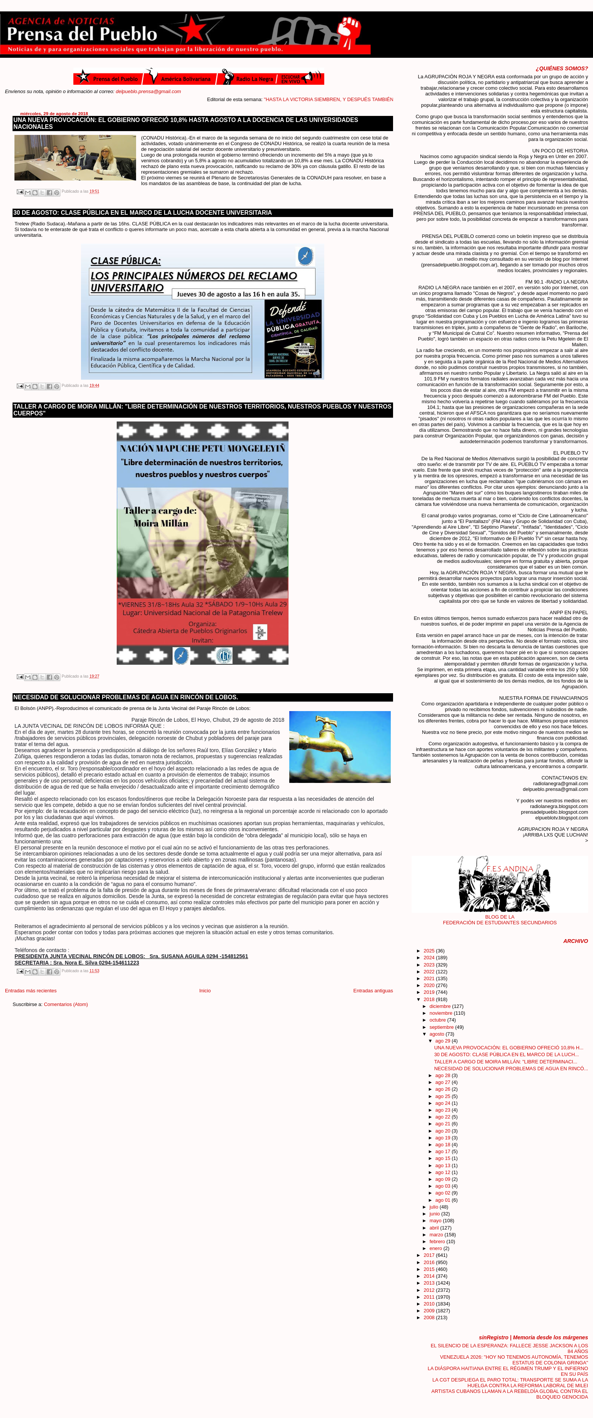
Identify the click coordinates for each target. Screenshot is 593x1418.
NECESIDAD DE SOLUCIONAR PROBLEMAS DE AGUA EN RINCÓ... (511, 1068)
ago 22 (443, 1117)
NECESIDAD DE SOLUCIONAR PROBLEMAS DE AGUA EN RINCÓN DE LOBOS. (125, 697)
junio (435, 1214)
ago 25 (443, 1096)
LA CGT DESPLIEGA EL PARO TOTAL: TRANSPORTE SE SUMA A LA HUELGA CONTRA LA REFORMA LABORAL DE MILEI (510, 1382)
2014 (430, 1276)
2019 (430, 992)
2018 (430, 999)
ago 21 (443, 1123)
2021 (430, 978)
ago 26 (443, 1089)
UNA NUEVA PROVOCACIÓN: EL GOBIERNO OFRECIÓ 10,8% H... (508, 1047)
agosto (438, 1034)
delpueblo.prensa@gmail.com (148, 91)
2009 (430, 1310)
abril (435, 1228)
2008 (430, 1317)
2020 (430, 985)
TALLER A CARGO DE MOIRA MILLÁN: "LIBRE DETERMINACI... (505, 1062)
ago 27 (443, 1082)
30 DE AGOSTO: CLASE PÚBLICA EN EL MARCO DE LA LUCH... (506, 1054)
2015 (430, 1269)
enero (437, 1248)
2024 (430, 957)
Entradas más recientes (31, 990)
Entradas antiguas (373, 990)
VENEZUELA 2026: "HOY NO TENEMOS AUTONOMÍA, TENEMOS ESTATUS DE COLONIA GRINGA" (514, 1360)
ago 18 (443, 1144)
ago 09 (443, 1179)
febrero (438, 1241)
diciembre (441, 1006)
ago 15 (443, 1158)
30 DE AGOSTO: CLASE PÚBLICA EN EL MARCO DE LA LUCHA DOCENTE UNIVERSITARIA (142, 212)
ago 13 (443, 1165)
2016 (430, 1262)
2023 (430, 965)
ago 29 (443, 1041)
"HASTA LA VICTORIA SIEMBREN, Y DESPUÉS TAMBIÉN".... (357, 99)
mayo (436, 1220)
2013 (430, 1283)
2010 (430, 1304)
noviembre (442, 1013)
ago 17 (443, 1151)
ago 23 (443, 1110)
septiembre (442, 1027)
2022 (430, 971)
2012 (430, 1290)
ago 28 (443, 1075)
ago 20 (443, 1131)
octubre (438, 1020)
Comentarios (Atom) (66, 1004)
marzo (437, 1234)
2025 (430, 951)
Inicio (205, 990)
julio (434, 1207)
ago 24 (443, 1103)
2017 (430, 1255)
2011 (430, 1297)
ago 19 (443, 1138)
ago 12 (443, 1172)
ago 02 (443, 1193)
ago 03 (443, 1186)
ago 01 (443, 1200)
